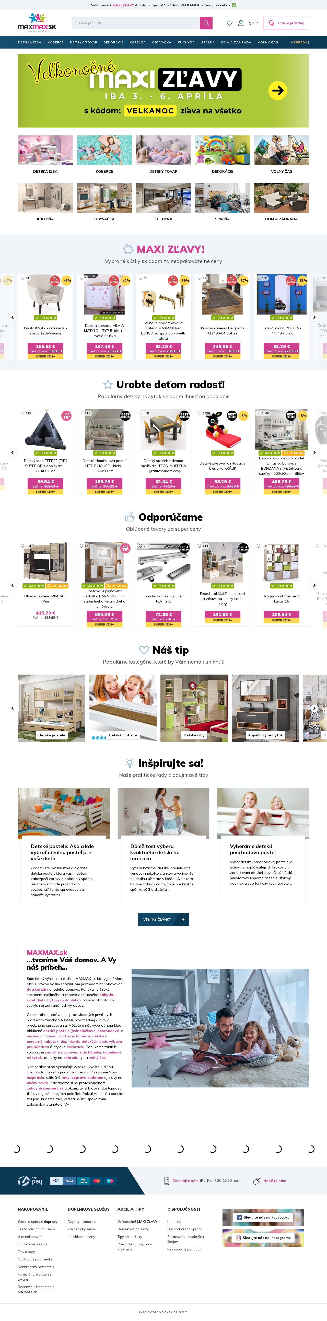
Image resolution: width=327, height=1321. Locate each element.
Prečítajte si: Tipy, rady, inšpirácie (135, 1246)
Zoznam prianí (229, 23)
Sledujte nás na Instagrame (267, 1238)
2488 (265, 413)
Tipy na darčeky (130, 1237)
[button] (13, 317)
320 (264, 546)
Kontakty (174, 1222)
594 (28, 546)
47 (86, 546)
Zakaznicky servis (82, 1229)
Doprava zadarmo (82, 1222)
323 (28, 413)
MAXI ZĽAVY (123, 5)
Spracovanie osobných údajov (185, 1239)
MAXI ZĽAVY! (171, 249)
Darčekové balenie (33, 1244)
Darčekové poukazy (133, 1229)
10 (145, 278)
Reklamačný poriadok (184, 1249)
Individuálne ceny (81, 1237)
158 (264, 278)
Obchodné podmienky (35, 1259)
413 (205, 546)
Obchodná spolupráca (184, 1229)
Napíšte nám (274, 1180)
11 (27, 278)
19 (204, 278)
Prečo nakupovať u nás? (36, 1229)
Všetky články (157, 919)
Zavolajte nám (185, 1180)
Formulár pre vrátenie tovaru (35, 1276)
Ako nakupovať (30, 1237)
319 (87, 413)
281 (146, 546)
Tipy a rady (26, 1252)
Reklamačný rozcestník (36, 1267)
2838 (206, 413)
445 (146, 413)
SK (251, 23)
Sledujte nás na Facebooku (266, 1217)
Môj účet (241, 23)
